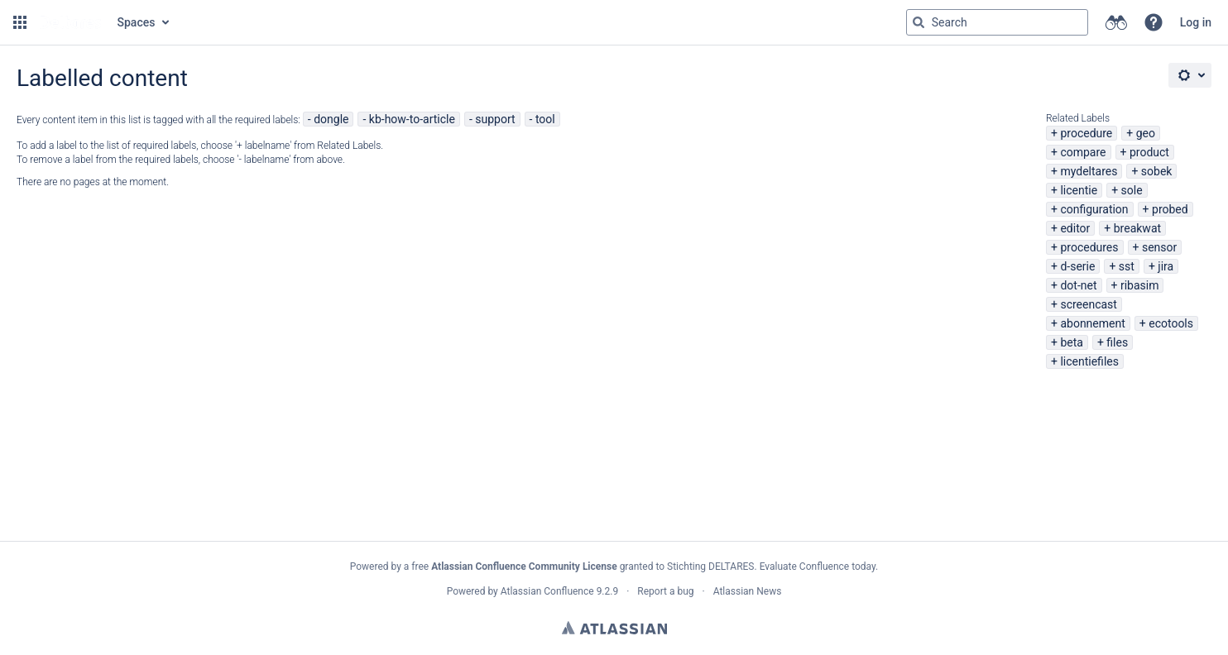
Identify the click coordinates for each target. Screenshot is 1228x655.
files (1117, 342)
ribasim (1139, 285)
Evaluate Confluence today (817, 566)
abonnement (1092, 323)
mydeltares (1088, 171)
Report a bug (665, 591)
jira (1165, 266)
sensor (1159, 247)
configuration (1094, 209)
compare (1083, 152)
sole (1132, 190)
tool (545, 119)
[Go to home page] (70, 22)
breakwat (1137, 228)
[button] (19, 22)
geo (1145, 133)
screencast (1088, 304)
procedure (1086, 133)
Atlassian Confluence (547, 591)
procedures (1089, 247)
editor (1075, 228)
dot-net (1078, 285)
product (1149, 152)
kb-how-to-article (412, 119)
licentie (1078, 190)
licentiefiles (1089, 361)
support (495, 119)
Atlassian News (747, 591)
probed (1170, 209)
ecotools (1171, 323)
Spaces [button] (137, 22)
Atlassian (614, 627)
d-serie (1077, 266)
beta (1071, 342)
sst (1126, 266)
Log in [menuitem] (1195, 22)
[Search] (918, 22)
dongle (331, 119)
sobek (1157, 171)
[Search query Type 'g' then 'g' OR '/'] (997, 22)
